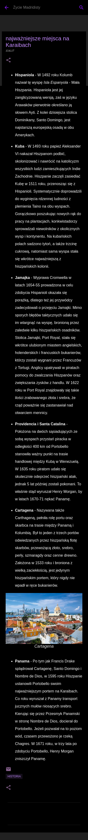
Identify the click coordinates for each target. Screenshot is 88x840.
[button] (8, 60)
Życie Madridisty (26, 7)
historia (14, 776)
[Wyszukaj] (81, 7)
